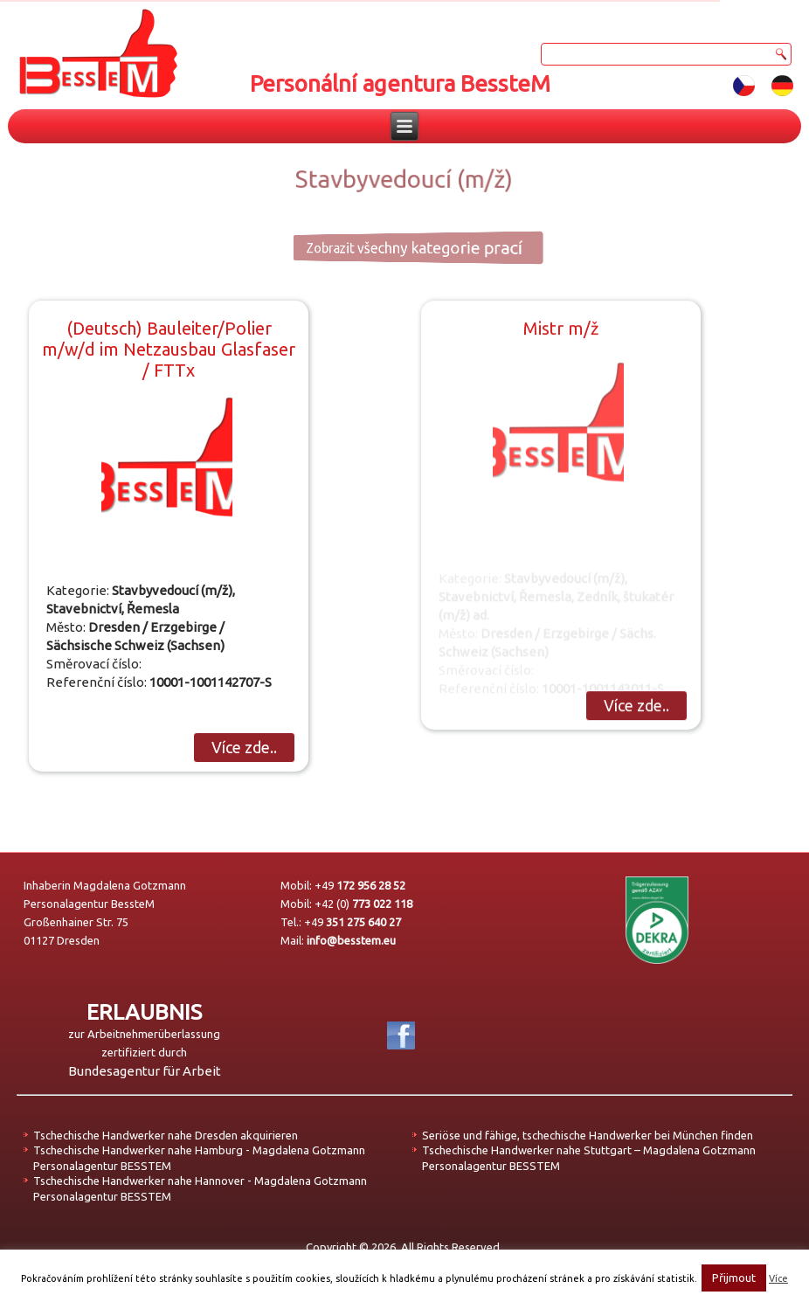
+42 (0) (363, 903)
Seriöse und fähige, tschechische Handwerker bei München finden (587, 1135)
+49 (360, 885)
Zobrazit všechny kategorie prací (395, 247)
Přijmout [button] (734, 1277)
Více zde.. (244, 747)
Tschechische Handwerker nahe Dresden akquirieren (165, 1135)
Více (778, 1278)
